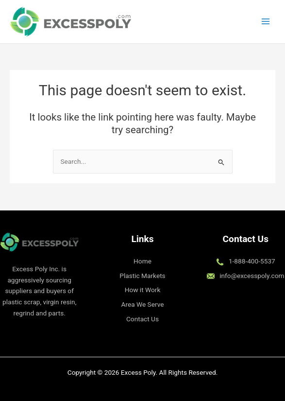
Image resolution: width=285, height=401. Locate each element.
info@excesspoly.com (251, 275)
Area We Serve (142, 304)
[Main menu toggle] (266, 22)
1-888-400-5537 (252, 261)
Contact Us (142, 319)
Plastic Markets (142, 275)
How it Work (143, 290)
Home (142, 261)
